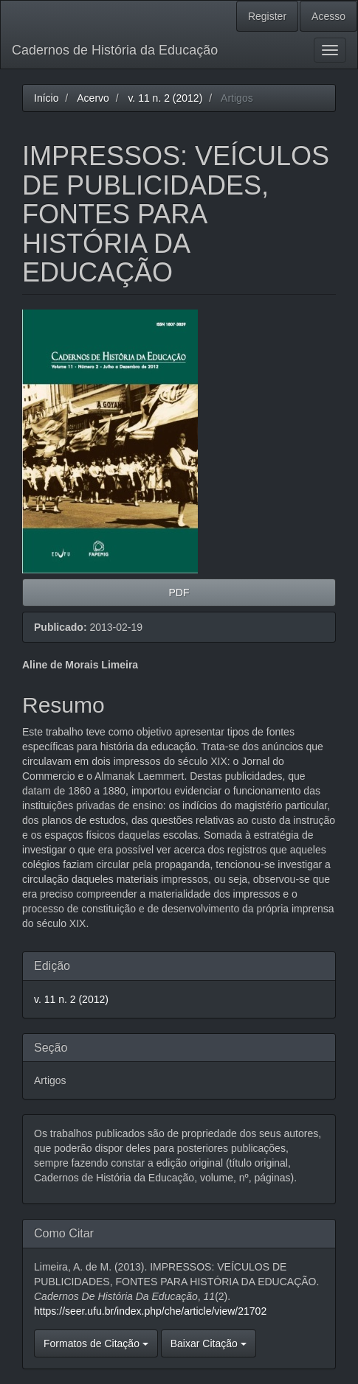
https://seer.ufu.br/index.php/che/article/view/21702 (150, 1311)
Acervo (93, 98)
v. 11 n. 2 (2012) (165, 98)
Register (267, 16)
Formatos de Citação (96, 1343)
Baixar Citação (209, 1343)
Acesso (328, 16)
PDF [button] (179, 592)
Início (46, 98)
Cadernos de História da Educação (115, 50)
